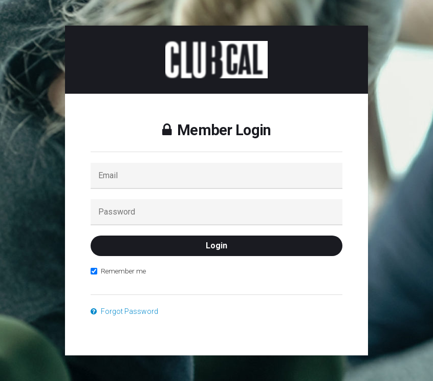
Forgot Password (124, 311)
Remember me (118, 271)
